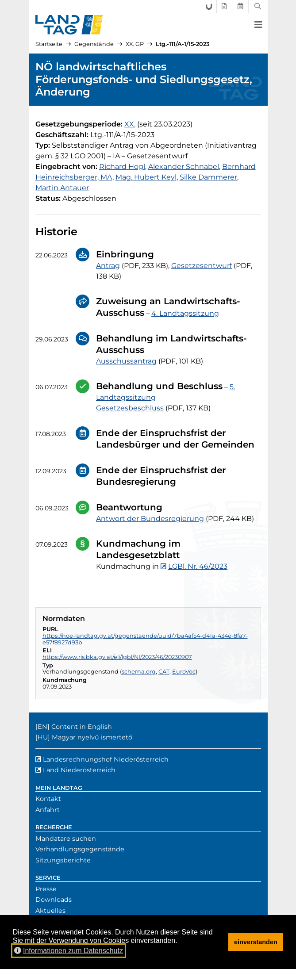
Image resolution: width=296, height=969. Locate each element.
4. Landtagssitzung (185, 313)
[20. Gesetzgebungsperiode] (129, 124)
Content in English (81, 727)
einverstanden (255, 942)
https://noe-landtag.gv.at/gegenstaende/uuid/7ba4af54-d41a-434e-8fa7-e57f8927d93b (145, 639)
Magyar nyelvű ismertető (92, 737)
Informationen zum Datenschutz (68, 950)
